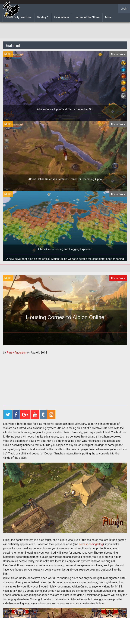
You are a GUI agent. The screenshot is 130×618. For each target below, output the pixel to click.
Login (124, 8)
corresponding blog (91, 544)
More (108, 17)
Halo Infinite (61, 17)
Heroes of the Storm (87, 17)
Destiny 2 (43, 17)
